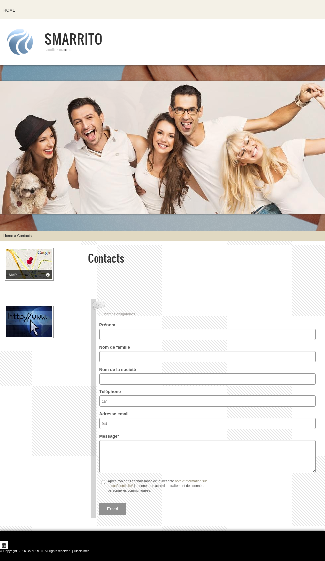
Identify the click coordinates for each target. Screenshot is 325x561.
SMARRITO (73, 38)
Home (9, 10)
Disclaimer (81, 551)
